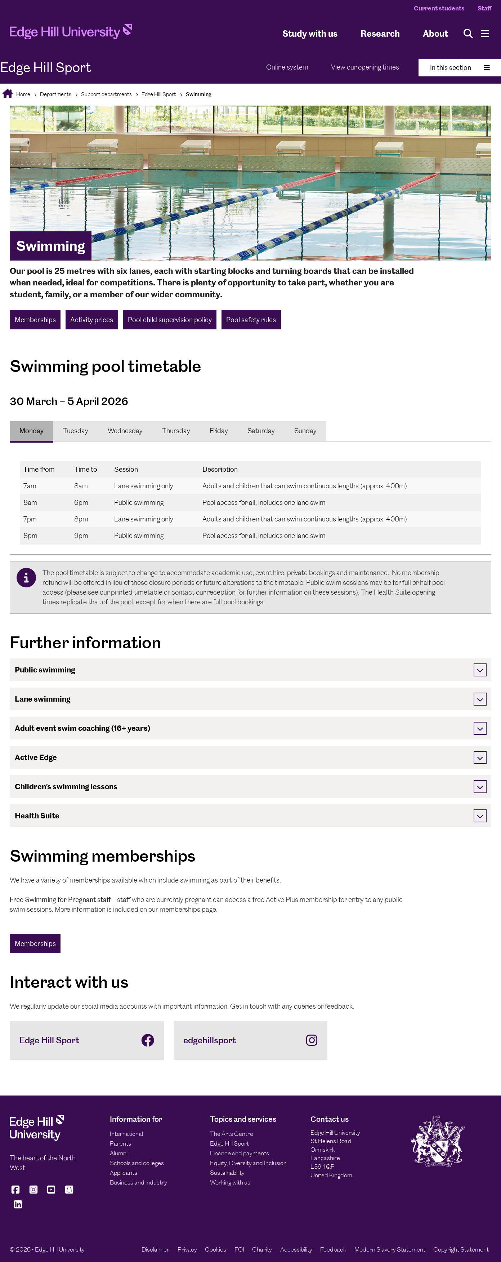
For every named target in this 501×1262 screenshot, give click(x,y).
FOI (239, 1249)
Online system (287, 67)
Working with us (230, 1182)
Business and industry (138, 1182)
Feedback (333, 1249)
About (435, 33)
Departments (55, 94)
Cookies (215, 1249)
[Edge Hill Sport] (87, 1040)
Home (22, 94)
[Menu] (485, 34)
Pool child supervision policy (170, 320)
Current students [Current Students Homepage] (439, 8)
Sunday (305, 431)
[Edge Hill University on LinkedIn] (18, 1207)
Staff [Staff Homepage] (484, 8)
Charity (262, 1249)
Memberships (35, 320)
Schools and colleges (137, 1163)
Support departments (106, 94)
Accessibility (296, 1249)
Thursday (176, 431)
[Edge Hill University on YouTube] (51, 1193)
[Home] (71, 33)
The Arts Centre (231, 1133)
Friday (219, 431)
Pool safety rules (251, 320)
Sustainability (227, 1172)
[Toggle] (480, 669)
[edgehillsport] (251, 1040)
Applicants (123, 1172)
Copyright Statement (461, 1249)
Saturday (261, 431)
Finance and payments (239, 1153)
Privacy (187, 1249)
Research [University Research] (380, 33)
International (126, 1133)
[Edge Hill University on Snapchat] (69, 1193)
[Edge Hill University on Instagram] (33, 1193)
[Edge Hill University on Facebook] (17, 1193)
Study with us (309, 33)
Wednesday (125, 431)
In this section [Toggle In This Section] (460, 67)
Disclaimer (155, 1249)
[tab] (31, 431)
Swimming (198, 94)
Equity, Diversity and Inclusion (248, 1163)
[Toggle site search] (468, 34)
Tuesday (75, 431)
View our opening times (365, 67)
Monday (31, 431)
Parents (120, 1143)
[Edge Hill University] (37, 1138)
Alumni (119, 1153)
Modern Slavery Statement (389, 1249)
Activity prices (91, 320)
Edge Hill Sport (159, 94)
